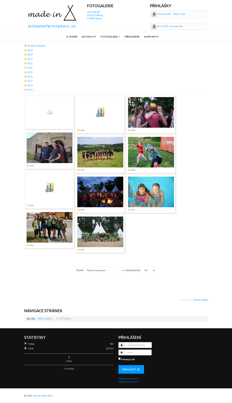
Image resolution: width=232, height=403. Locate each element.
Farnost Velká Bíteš (43, 395)
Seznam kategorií (36, 45)
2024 (30, 50)
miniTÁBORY (93, 12)
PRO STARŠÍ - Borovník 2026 (170, 26)
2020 (30, 67)
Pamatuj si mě (128, 359)
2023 (30, 54)
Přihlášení (132, 36)
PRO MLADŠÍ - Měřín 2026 (171, 13)
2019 (30, 72)
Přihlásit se (131, 369)
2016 (30, 85)
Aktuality (89, 36)
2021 (30, 63)
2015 (30, 89)
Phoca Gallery (200, 299)
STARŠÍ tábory (94, 18)
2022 (30, 59)
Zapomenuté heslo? (128, 381)
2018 (30, 76)
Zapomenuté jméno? (128, 378)
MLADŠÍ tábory (95, 15)
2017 (30, 80)
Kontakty (151, 36)
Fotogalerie (109, 36)
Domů (73, 36)
